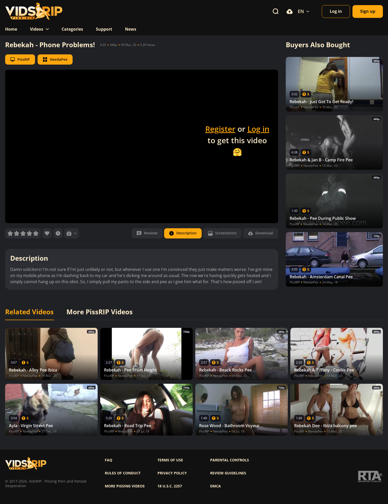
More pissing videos (125, 486)
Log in (258, 129)
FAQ (108, 460)
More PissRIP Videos (99, 312)
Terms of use (170, 460)
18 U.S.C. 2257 (169, 486)
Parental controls (229, 460)
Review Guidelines (228, 473)
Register (220, 129)
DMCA (215, 486)
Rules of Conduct (123, 473)
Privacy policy (172, 473)
